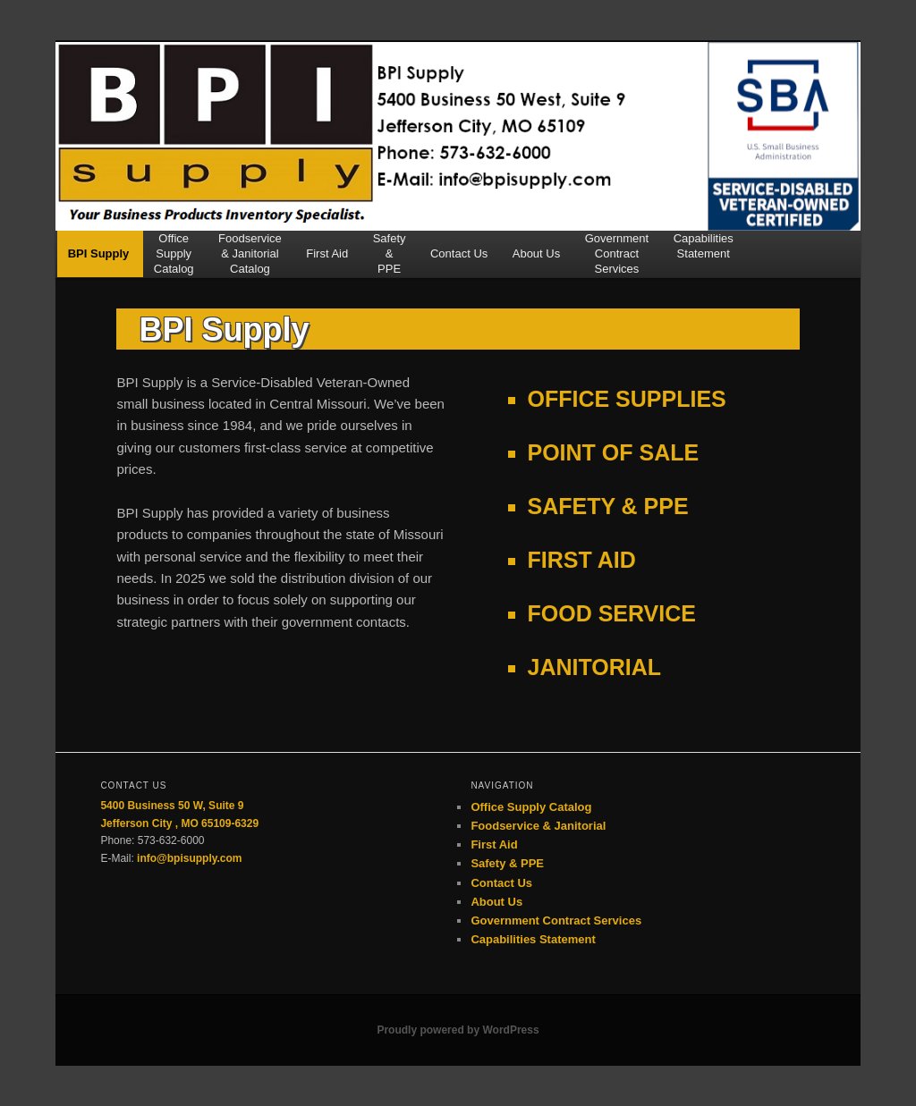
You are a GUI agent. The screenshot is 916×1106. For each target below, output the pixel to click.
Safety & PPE (507, 863)
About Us (536, 261)
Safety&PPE (389, 254)
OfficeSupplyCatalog (174, 254)
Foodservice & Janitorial (538, 825)
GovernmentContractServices (617, 254)
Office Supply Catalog (531, 807)
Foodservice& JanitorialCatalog (250, 254)
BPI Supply (99, 261)
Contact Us (459, 261)
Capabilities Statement (533, 939)
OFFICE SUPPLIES (627, 398)
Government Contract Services (556, 920)
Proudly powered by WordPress (458, 1030)
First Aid (327, 261)
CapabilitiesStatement (704, 246)
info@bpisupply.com (189, 858)
